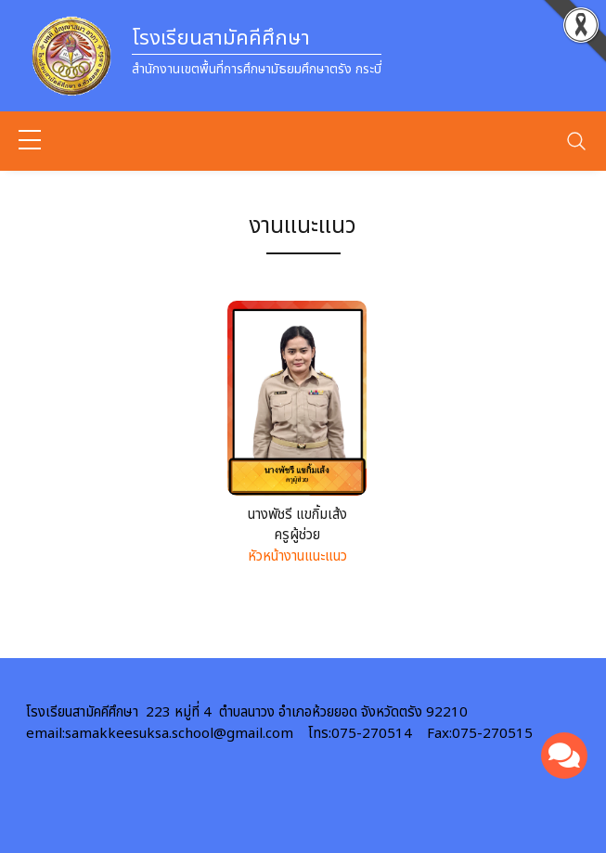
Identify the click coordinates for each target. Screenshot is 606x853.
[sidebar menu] (30, 141)
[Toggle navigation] (576, 141)
